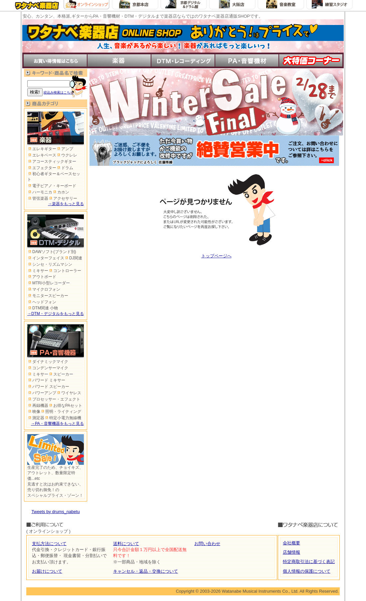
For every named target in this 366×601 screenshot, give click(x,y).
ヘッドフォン (41, 302)
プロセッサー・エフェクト (53, 399)
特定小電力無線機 (62, 418)
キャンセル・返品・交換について (145, 571)
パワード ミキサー (46, 380)
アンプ (64, 149)
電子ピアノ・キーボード (51, 185)
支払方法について (49, 543)
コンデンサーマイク (47, 368)
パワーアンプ (41, 393)
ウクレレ (66, 155)
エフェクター (41, 167)
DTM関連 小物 (42, 308)
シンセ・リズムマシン (49, 264)
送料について (126, 543)
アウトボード (41, 276)
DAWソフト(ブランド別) (51, 251)
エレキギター (41, 149)
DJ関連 (73, 258)
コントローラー (64, 270)
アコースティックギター (51, 161)
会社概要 (291, 542)
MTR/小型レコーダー (48, 283)
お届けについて (47, 571)
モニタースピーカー (47, 295)
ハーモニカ (39, 192)
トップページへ (216, 255)
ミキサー (37, 270)
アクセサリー (62, 198)
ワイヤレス (68, 393)
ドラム (64, 167)
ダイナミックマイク (47, 361)
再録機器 (37, 405)
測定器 (35, 418)
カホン (60, 192)
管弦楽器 (37, 198)
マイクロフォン (43, 289)
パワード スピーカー (48, 386)
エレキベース (41, 155)
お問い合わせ (207, 543)
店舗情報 (291, 552)
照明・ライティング (60, 411)
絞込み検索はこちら (59, 92)
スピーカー (60, 374)
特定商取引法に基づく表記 (309, 561)
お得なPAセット (65, 405)
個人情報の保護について (306, 571)
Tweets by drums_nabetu (55, 511)
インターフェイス (45, 258)
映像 (33, 411)
